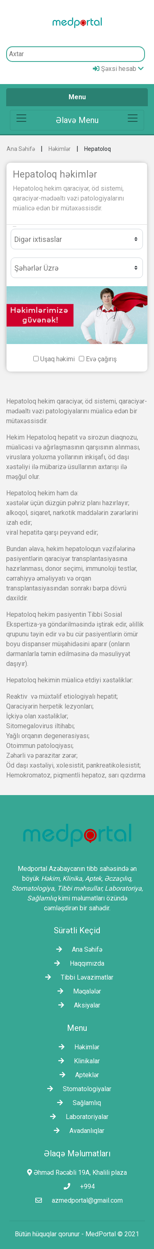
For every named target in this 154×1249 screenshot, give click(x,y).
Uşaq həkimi (57, 359)
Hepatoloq (97, 149)
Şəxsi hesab (118, 69)
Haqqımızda (77, 963)
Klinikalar (77, 1061)
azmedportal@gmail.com (77, 1200)
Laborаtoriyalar (77, 1117)
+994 (77, 1186)
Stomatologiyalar (77, 1089)
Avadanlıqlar (77, 1131)
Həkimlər (59, 149)
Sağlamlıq (77, 1103)
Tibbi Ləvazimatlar (77, 977)
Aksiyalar (77, 1005)
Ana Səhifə (21, 149)
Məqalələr (77, 991)
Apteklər (77, 1075)
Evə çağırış (101, 359)
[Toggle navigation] (77, 120)
